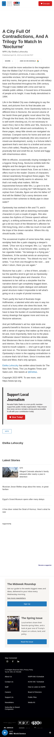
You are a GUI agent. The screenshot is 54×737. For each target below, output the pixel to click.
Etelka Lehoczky (10, 365)
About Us (8, 677)
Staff (6, 687)
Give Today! (16, 417)
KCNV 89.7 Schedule (36, 682)
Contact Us (9, 682)
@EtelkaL (32, 372)
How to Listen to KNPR (36, 687)
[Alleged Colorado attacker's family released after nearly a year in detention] (10, 472)
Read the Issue (27, 642)
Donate (46, 4)
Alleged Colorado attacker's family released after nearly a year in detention (34, 474)
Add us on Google (29, 61)
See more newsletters (16, 598)
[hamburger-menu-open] (4, 3)
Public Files (32, 697)
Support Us (9, 697)
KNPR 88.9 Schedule (36, 677)
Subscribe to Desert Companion (12, 708)
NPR (7, 431)
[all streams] (51, 733)
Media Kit (31, 702)
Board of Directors (35, 692)
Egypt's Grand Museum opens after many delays (23, 499)
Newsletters (9, 702)
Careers (8, 692)
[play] (5, 732)
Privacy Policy (28, 670)
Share (9, 61)
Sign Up (27, 604)
